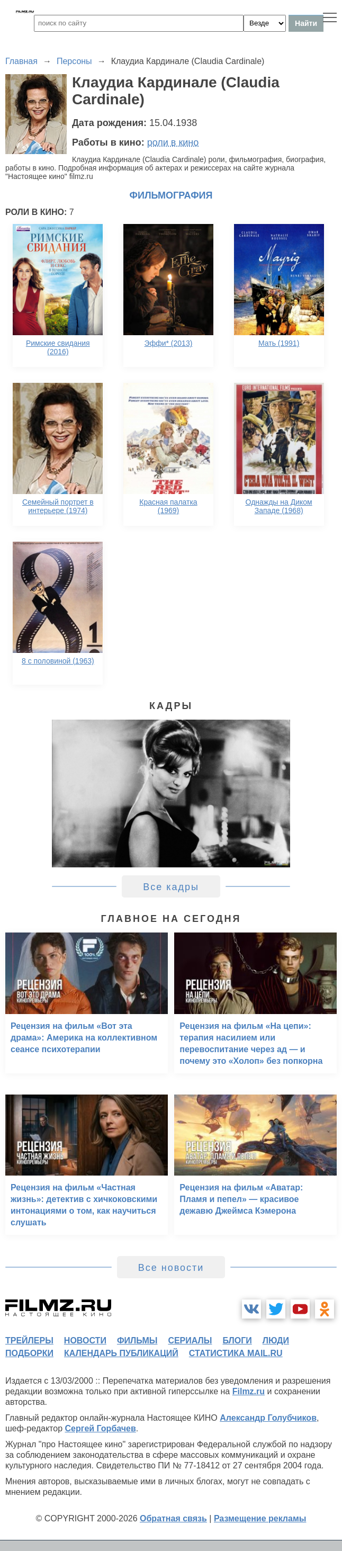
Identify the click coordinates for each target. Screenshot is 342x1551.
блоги (236, 1340)
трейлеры (29, 1340)
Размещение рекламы (260, 1518)
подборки (29, 1353)
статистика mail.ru (236, 1353)
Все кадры (171, 887)
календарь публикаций (121, 1353)
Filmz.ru (248, 1391)
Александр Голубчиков (268, 1417)
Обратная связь (173, 1518)
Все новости (171, 1267)
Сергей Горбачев (100, 1428)
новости (85, 1340)
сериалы (190, 1340)
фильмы (137, 1340)
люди (276, 1340)
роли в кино (173, 142)
